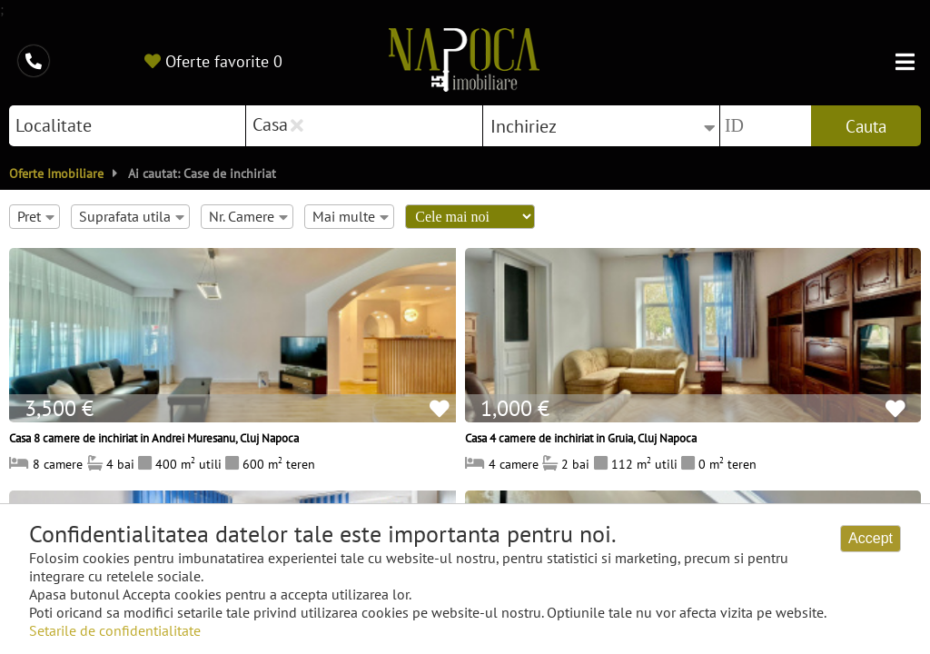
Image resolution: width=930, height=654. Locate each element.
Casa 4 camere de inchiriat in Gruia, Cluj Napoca (581, 438)
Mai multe (350, 216)
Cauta (866, 126)
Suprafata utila (131, 216)
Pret (35, 216)
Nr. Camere (248, 216)
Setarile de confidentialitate (115, 630)
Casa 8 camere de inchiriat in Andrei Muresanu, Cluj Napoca (154, 438)
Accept (870, 538)
